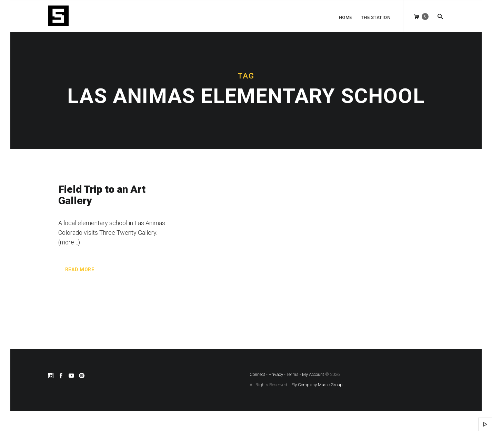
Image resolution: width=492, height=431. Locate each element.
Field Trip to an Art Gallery (101, 195)
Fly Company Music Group (317, 384)
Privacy (276, 374)
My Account (313, 374)
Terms (293, 374)
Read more (79, 269)
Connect (257, 374)
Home (345, 17)
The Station (376, 17)
